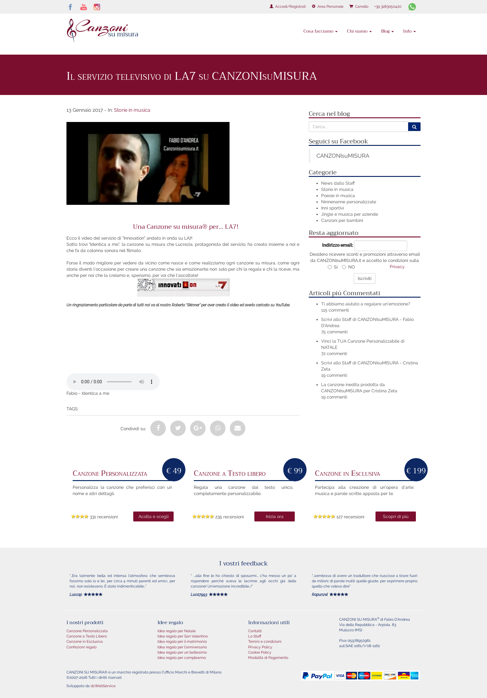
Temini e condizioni (264, 641)
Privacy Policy (260, 647)
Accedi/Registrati (288, 6)
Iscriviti (364, 278)
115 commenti (335, 310)
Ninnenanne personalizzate (348, 201)
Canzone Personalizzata (87, 631)
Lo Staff (254, 636)
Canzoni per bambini (342, 220)
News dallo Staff (338, 183)
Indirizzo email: (337, 245)
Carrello (358, 6)
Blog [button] (387, 31)
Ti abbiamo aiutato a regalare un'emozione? (365, 303)
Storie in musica (132, 110)
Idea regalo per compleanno (181, 657)
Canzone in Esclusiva (84, 641)
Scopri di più (395, 516)
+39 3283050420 (387, 6)
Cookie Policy (259, 652)
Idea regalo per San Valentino (182, 636)
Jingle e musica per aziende (349, 214)
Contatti (255, 631)
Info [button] (409, 31)
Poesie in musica (338, 195)
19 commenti (334, 375)
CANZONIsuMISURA (342, 156)
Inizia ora (275, 516)
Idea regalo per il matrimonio (182, 641)
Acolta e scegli (154, 516)
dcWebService (103, 686)
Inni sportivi (332, 207)
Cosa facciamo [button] (320, 31)
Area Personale (328, 6)
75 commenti (334, 331)
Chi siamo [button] (359, 31)
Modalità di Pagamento (268, 657)
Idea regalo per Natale (176, 631)
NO (348, 266)
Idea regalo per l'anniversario (182, 647)
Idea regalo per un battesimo (182, 652)
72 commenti (334, 353)
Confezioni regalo (81, 647)
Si (333, 266)
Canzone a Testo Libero (86, 636)
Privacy (397, 266)
